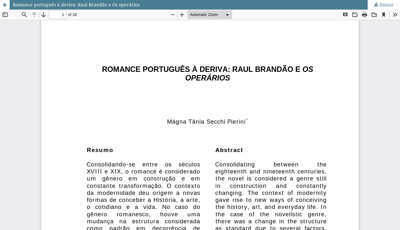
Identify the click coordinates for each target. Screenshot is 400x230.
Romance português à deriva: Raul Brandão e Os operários (76, 5)
